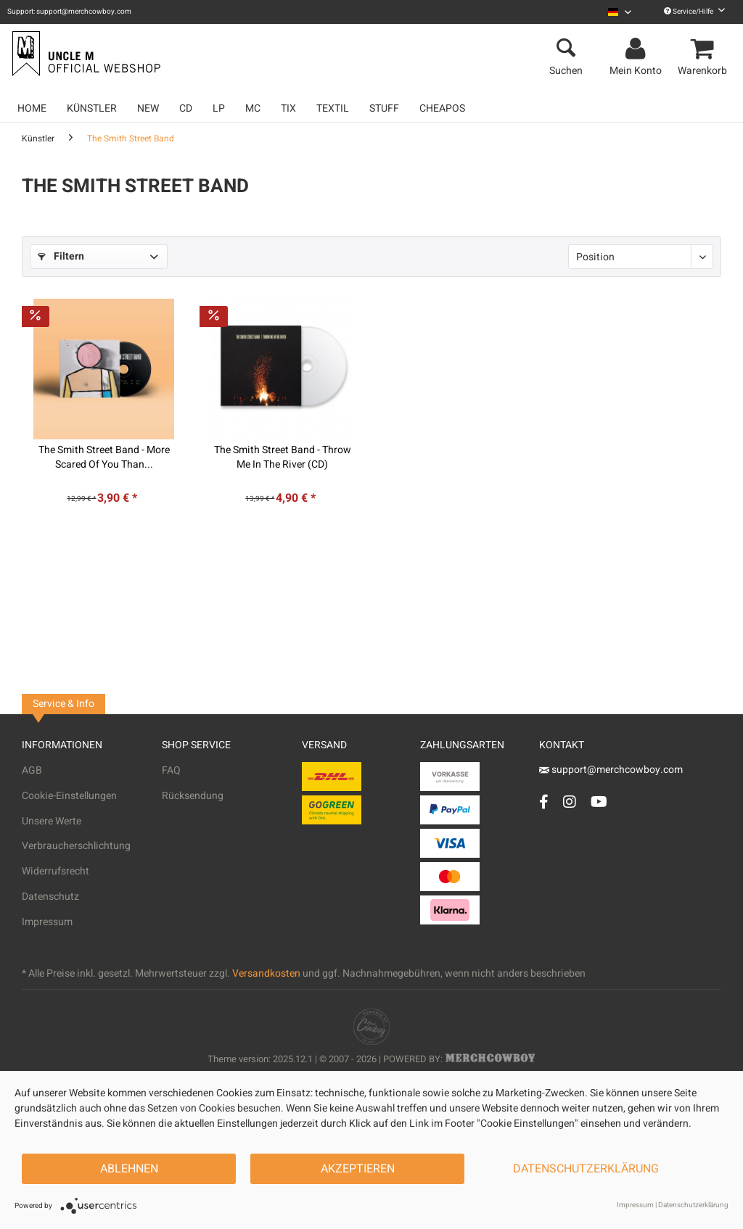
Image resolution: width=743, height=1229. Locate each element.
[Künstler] (92, 108)
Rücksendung (192, 795)
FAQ (171, 770)
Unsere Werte (51, 821)
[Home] (32, 108)
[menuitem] (619, 12)
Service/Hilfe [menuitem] (694, 12)
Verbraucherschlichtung (76, 845)
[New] (148, 108)
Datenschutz (50, 896)
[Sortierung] (640, 256)
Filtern (61, 256)
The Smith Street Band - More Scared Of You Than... (104, 457)
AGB (32, 770)
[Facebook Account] (544, 801)
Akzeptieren (358, 1169)
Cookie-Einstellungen (69, 795)
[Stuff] (384, 108)
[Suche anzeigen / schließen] (566, 49)
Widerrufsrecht (55, 871)
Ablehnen (129, 1169)
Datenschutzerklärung (586, 1169)
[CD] (185, 108)
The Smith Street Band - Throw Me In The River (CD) (282, 457)
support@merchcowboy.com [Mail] (611, 769)
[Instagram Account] (569, 801)
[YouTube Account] (599, 801)
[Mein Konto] (638, 49)
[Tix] (288, 108)
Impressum (47, 922)
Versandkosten (266, 973)
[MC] (253, 108)
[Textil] (332, 108)
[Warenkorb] (704, 49)
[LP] (218, 108)
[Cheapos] (442, 108)
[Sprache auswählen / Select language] (619, 12)
